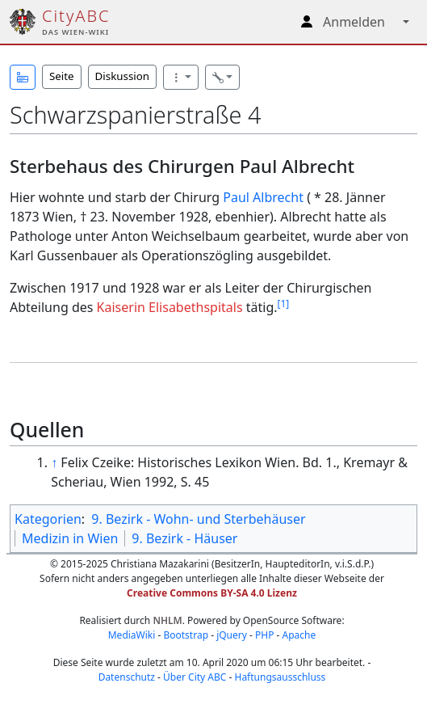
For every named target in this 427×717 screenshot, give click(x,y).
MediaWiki (132, 635)
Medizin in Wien (70, 538)
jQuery (231, 635)
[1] (284, 303)
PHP (264, 635)
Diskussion (122, 76)
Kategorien (48, 519)
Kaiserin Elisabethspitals (170, 307)
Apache (299, 635)
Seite (61, 76)
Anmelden (354, 22)
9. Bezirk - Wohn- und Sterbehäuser (198, 519)
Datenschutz (126, 677)
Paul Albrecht (263, 197)
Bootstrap (185, 635)
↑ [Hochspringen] (54, 462)
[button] (23, 77)
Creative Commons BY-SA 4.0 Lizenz (212, 593)
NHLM (167, 620)
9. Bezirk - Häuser (184, 538)
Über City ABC (194, 677)
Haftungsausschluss (279, 677)
